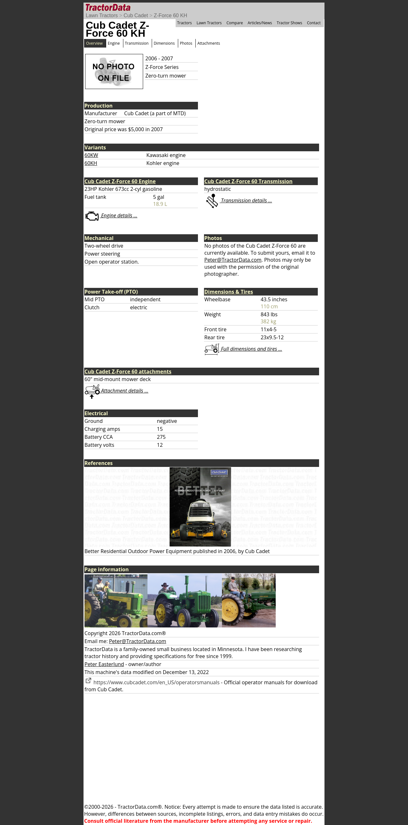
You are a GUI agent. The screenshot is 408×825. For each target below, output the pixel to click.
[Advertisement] (204, 748)
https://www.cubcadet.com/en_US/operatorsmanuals (152, 682)
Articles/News (260, 23)
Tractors (184, 23)
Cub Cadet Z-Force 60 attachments (127, 371)
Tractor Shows (289, 23)
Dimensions (164, 43)
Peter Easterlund (104, 664)
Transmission (137, 43)
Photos (186, 43)
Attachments (208, 43)
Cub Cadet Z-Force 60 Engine (120, 181)
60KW (91, 155)
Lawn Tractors (102, 15)
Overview (94, 43)
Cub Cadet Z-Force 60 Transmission (248, 181)
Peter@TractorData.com (232, 259)
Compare (234, 23)
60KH (90, 163)
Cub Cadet (136, 15)
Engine (114, 43)
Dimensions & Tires (228, 291)
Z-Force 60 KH (170, 15)
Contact (314, 23)
